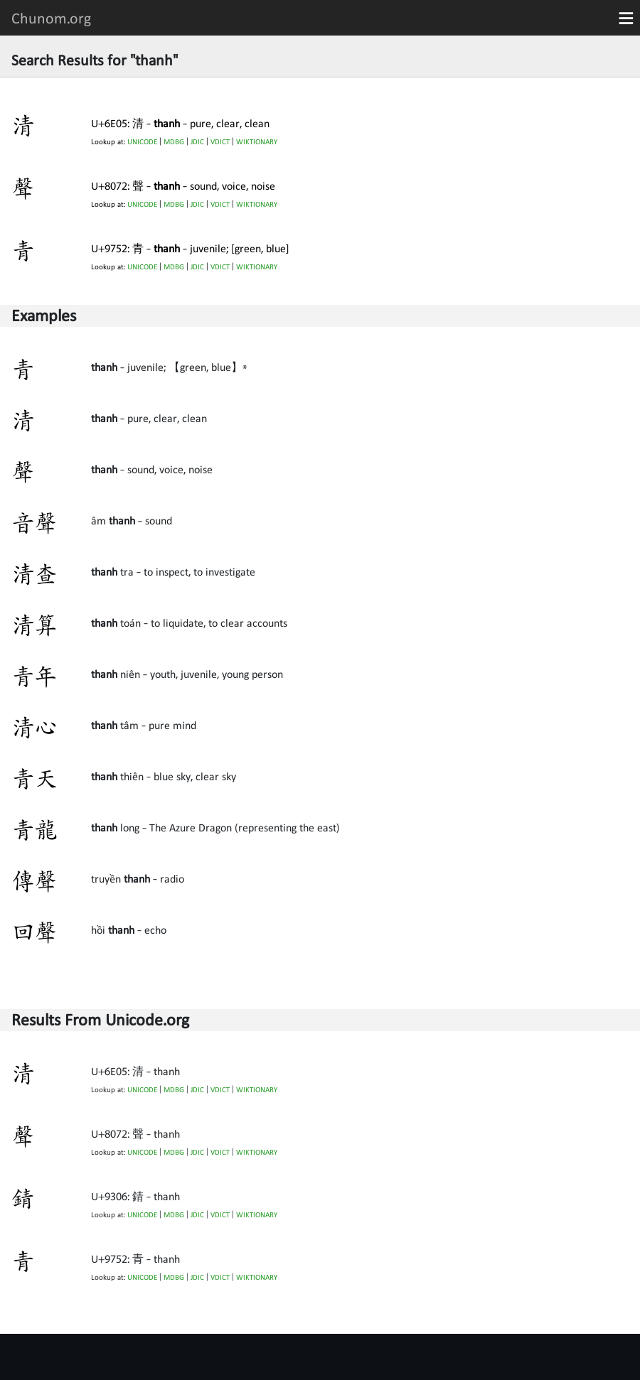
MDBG (174, 142)
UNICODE (142, 142)
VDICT (220, 142)
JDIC (197, 142)
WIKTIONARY (256, 142)
